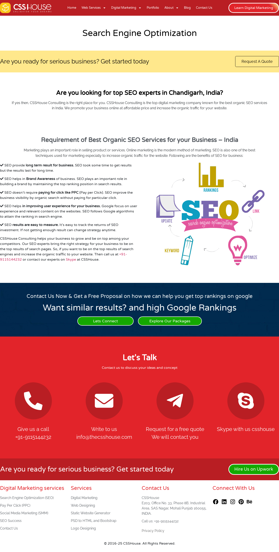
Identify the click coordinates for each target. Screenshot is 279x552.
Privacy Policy (153, 531)
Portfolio (153, 8)
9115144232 (11, 260)
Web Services (94, 8)
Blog (187, 8)
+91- (123, 254)
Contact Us (204, 8)
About (171, 8)
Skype (71, 260)
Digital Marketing (126, 8)
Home (71, 8)
